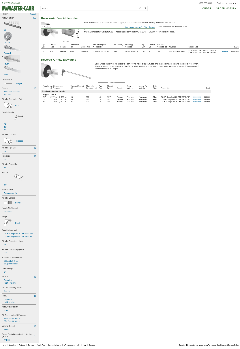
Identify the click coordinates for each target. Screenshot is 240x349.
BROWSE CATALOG (12, 3)
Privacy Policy (233, 345)
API (78, 345)
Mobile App (41, 345)
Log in (232, 3)
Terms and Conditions (216, 345)
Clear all (33, 14)
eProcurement (69, 345)
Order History (226, 8)
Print (145, 27)
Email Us (220, 3)
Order (206, 8)
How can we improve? (133, 27)
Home (4, 345)
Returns (22, 345)
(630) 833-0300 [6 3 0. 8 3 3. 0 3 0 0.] (205, 3)
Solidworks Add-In (54, 345)
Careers (31, 345)
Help (84, 345)
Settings (92, 345)
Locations (12, 345)
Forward (152, 27)
